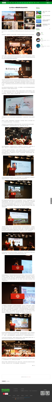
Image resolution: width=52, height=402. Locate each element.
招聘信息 (22, 395)
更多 (49, 28)
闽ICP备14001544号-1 (27, 397)
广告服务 (14, 395)
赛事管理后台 (47, 0)
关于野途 (9, 395)
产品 (15, 2)
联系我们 (18, 395)
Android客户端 (15, 390)
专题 (34, 2)
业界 (17, 2)
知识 (25, 2)
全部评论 (3, 381)
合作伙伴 (27, 395)
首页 (8, 2)
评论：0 (26, 9)
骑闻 (20, 2)
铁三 (22, 2)
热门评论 (8, 381)
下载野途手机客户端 (6, 0)
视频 (29, 2)
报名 (10, 2)
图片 (32, 2)
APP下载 (37, 2)
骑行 (11, 58)
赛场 (13, 2)
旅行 (27, 2)
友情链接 (31, 395)
